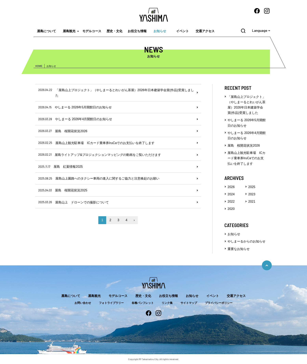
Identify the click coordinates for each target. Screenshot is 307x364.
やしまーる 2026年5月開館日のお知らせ (247, 122)
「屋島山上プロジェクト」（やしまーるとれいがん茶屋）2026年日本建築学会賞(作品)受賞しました (246, 105)
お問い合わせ (82, 302)
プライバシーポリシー (219, 302)
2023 (251, 194)
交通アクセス (205, 31)
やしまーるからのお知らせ (246, 241)
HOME (38, 66)
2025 (251, 187)
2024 (231, 194)
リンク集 (167, 302)
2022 (231, 201)
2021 (251, 201)
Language (259, 30)
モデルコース (91, 31)
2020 (231, 209)
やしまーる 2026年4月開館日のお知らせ (247, 135)
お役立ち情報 (137, 31)
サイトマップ (188, 302)
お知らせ (160, 31)
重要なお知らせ (239, 249)
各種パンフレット (143, 302)
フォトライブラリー (111, 302)
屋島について (46, 31)
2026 (231, 187)
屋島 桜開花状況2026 (244, 145)
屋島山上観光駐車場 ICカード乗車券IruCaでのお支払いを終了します (246, 158)
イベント (182, 31)
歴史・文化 (114, 31)
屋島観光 (69, 31)
